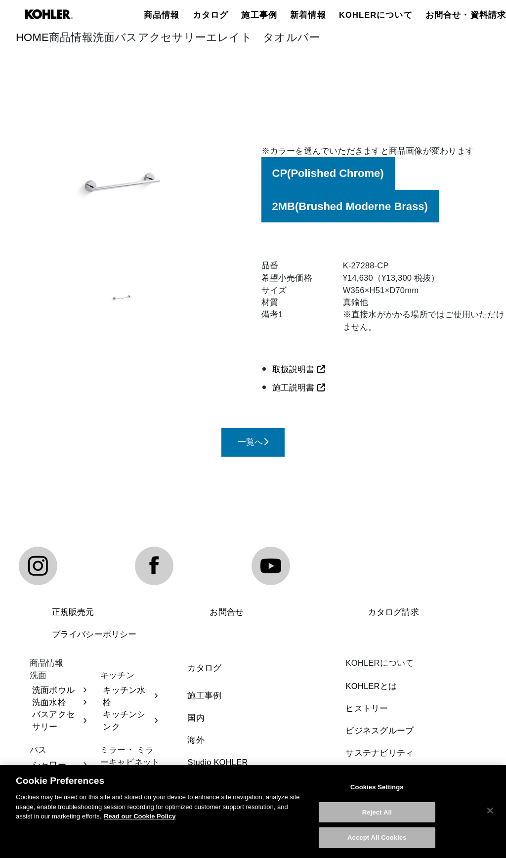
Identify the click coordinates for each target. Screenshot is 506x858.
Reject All (377, 812)
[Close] (490, 811)
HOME (32, 37)
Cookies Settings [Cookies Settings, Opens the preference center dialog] (377, 788)
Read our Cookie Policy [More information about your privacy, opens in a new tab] (139, 817)
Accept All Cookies (377, 838)
